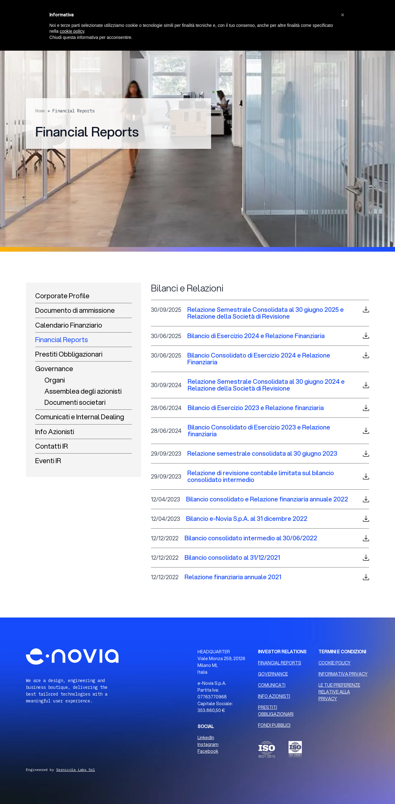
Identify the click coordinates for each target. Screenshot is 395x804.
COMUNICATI (271, 685)
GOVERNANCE (273, 674)
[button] (342, 15)
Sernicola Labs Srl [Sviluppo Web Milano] (75, 769)
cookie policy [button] (72, 31)
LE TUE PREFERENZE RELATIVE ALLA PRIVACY (339, 692)
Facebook (208, 751)
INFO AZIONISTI (274, 696)
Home (40, 111)
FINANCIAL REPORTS (279, 663)
